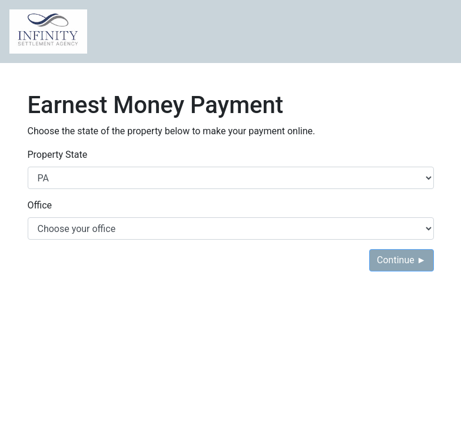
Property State (58, 154)
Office (40, 205)
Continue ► (401, 260)
